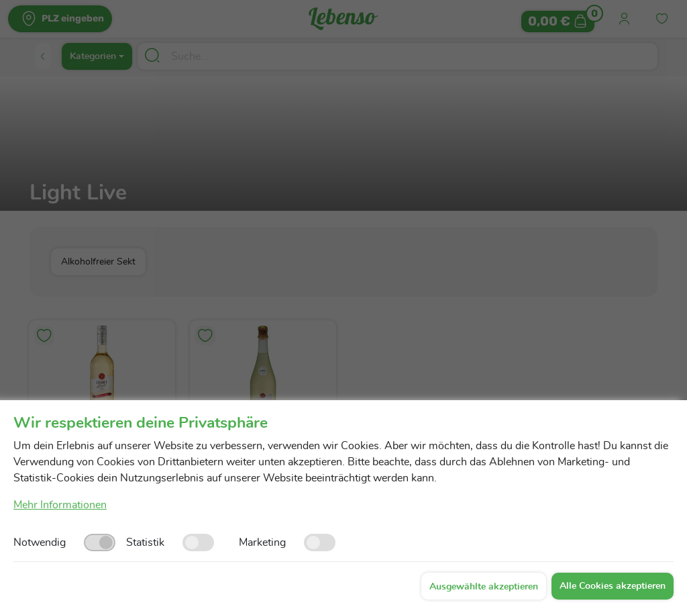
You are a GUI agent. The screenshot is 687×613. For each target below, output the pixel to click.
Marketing (262, 542)
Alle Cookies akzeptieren (613, 586)
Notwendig (39, 542)
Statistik (145, 542)
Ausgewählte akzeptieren (483, 587)
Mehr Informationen (60, 505)
